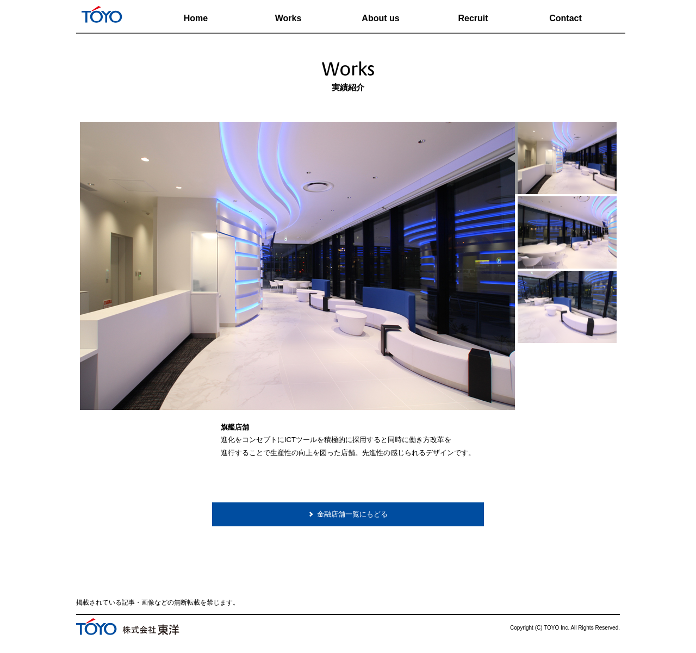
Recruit (473, 18)
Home (196, 18)
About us (380, 18)
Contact (565, 18)
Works (288, 18)
